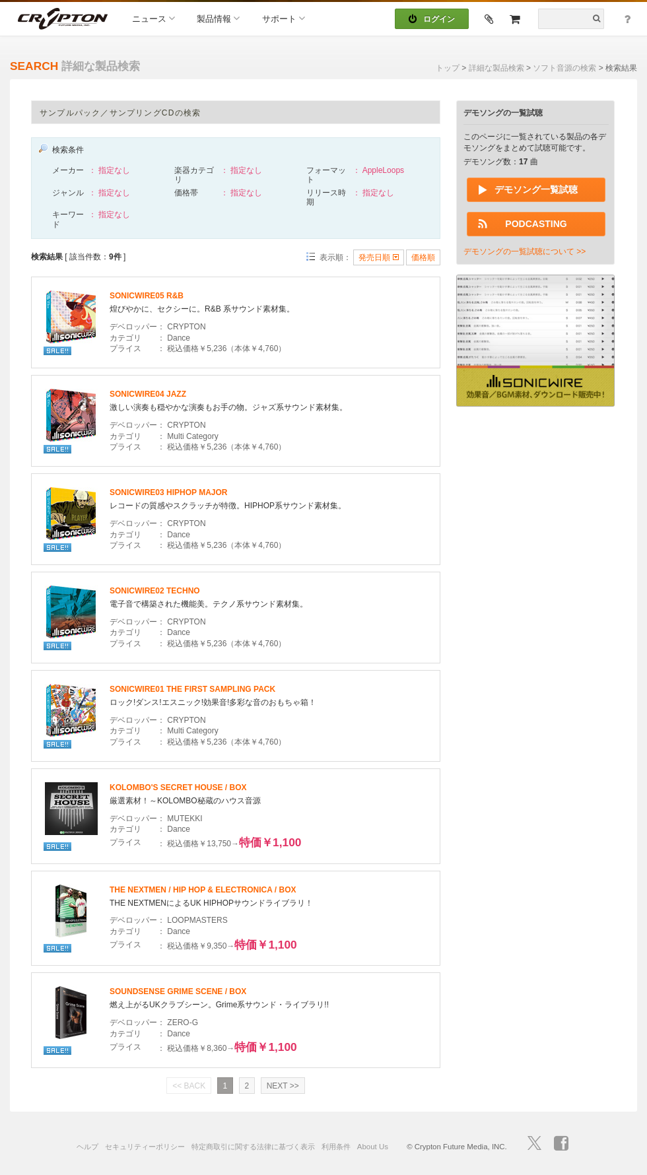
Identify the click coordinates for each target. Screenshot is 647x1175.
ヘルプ (87, 1147)
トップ (448, 68)
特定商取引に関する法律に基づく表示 (253, 1147)
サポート (283, 18)
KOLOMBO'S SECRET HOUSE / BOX (178, 787)
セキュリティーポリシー (145, 1147)
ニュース (153, 18)
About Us (372, 1147)
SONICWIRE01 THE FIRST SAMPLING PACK (192, 689)
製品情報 (218, 18)
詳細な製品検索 (496, 68)
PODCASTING (535, 223)
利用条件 (336, 1147)
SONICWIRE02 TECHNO (155, 590)
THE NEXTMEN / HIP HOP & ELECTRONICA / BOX (203, 889)
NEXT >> (283, 1086)
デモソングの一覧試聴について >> (524, 251)
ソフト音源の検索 (564, 68)
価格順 (423, 257)
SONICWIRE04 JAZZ (148, 394)
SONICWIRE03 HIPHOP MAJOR (168, 492)
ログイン (432, 19)
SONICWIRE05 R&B (147, 295)
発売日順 (378, 257)
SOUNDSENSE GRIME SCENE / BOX (178, 991)
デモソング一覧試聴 (536, 189)
